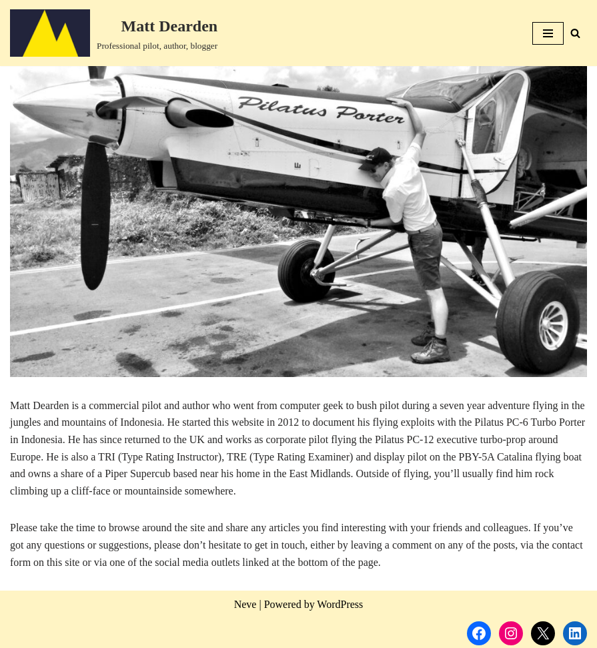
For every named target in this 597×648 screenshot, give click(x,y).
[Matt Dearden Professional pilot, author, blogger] (113, 33)
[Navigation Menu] (548, 33)
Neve (245, 604)
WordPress (340, 604)
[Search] (575, 33)
